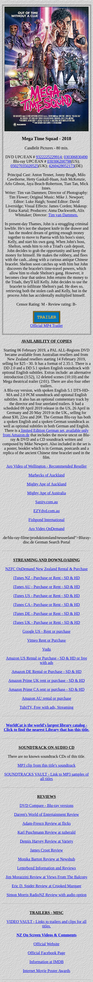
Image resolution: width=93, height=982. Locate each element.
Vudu (46, 649)
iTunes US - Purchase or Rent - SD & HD (46, 596)
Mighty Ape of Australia (46, 493)
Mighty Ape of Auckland (46, 484)
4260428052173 (62, 166)
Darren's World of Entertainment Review (46, 814)
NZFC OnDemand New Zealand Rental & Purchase (46, 569)
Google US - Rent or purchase (46, 631)
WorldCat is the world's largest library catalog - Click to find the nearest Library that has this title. (46, 727)
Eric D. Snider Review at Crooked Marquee (46, 886)
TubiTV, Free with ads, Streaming (46, 707)
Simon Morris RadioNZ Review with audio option (46, 895)
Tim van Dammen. (63, 215)
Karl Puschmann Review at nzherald (47, 832)
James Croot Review (46, 850)
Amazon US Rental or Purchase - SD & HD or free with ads (46, 660)
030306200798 (59, 161)
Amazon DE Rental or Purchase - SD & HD (47, 671)
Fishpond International (46, 520)
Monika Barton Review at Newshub (46, 859)
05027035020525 (24, 166)
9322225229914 (49, 157)
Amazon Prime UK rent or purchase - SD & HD (46, 680)
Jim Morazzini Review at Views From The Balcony (47, 877)
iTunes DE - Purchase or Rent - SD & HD (46, 613)
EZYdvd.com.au (46, 511)
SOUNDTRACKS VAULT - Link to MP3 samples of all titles (46, 776)
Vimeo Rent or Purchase (46, 640)
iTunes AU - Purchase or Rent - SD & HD (46, 587)
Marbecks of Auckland (47, 475)
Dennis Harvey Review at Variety (46, 841)
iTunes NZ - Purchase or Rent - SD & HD (46, 578)
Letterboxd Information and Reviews (46, 868)
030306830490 (76, 157)
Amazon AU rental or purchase (46, 698)
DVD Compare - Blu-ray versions (46, 805)
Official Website (46, 944)
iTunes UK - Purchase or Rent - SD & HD (46, 622)
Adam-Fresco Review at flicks (46, 823)
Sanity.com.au (46, 502)
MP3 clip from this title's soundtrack (47, 765)
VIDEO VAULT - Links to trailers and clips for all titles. (46, 923)
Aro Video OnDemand (46, 529)
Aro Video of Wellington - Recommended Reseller (46, 466)
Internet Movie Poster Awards (46, 971)
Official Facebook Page (46, 953)
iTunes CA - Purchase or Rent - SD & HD (46, 604)
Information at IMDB (47, 962)
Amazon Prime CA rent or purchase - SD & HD (46, 689)
